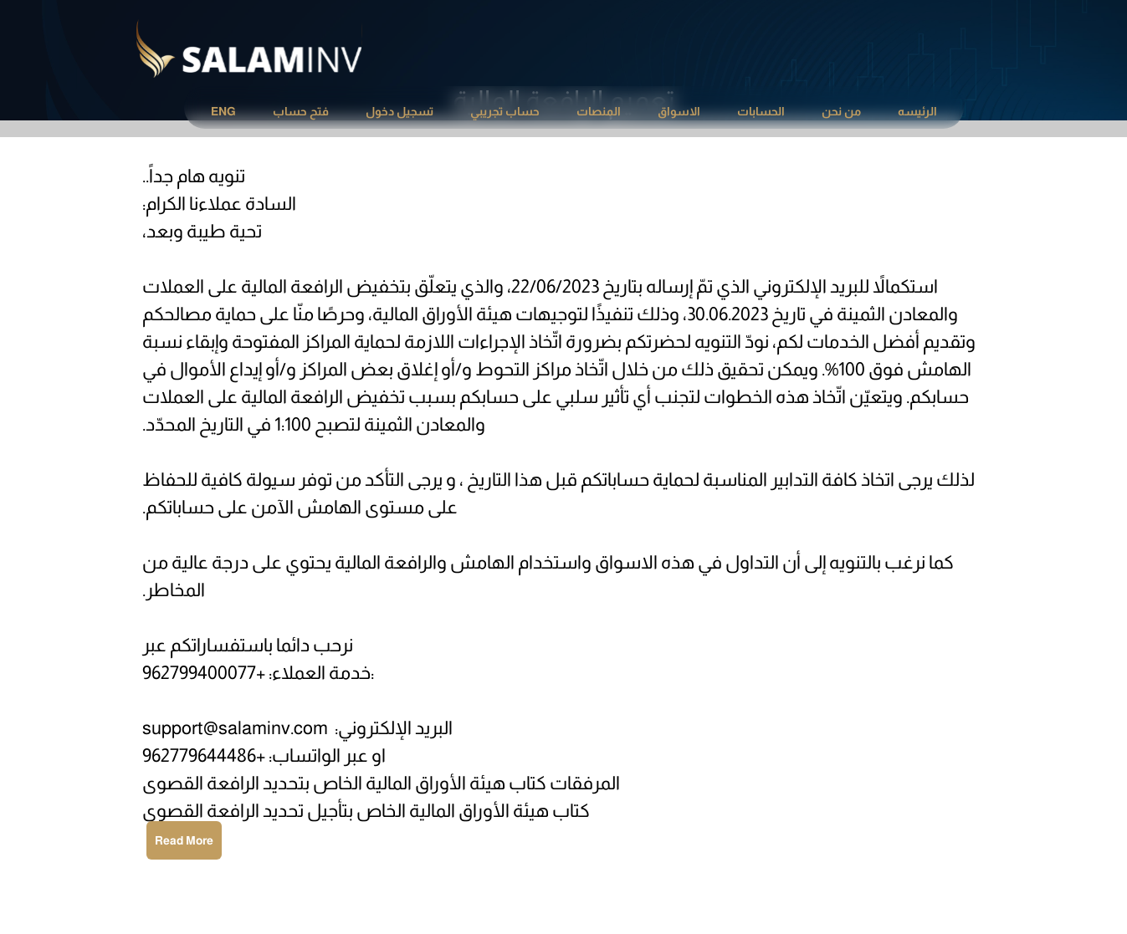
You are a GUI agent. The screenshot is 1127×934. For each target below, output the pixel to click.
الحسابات (761, 111)
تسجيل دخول (399, 111)
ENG (223, 111)
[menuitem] (917, 111)
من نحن (841, 111)
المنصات (598, 111)
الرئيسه (917, 111)
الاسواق (679, 111)
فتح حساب (301, 111)
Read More (184, 840)
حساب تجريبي (505, 111)
